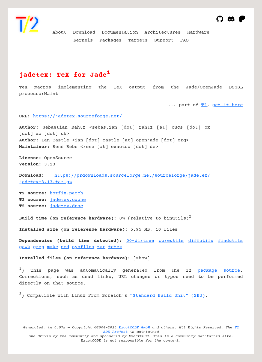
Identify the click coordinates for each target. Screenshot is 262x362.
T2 (204, 105)
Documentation (120, 32)
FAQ (184, 40)
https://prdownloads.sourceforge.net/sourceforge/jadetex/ (132, 175)
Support (164, 40)
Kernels (83, 40)
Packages (110, 40)
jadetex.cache (68, 200)
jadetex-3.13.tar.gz (45, 182)
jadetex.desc (66, 206)
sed (65, 247)
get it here (227, 105)
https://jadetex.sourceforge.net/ (77, 116)
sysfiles (83, 247)
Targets (138, 40)
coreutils (171, 241)
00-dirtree (140, 241)
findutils (230, 241)
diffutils (200, 241)
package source (219, 270)
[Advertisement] (226, 149)
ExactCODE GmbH (134, 327)
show (141, 258)
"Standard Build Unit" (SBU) (167, 295)
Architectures (162, 32)
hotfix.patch (66, 193)
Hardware (198, 32)
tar (101, 247)
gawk (24, 247)
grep (38, 247)
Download (84, 32)
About (59, 32)
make (52, 247)
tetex (115, 247)
